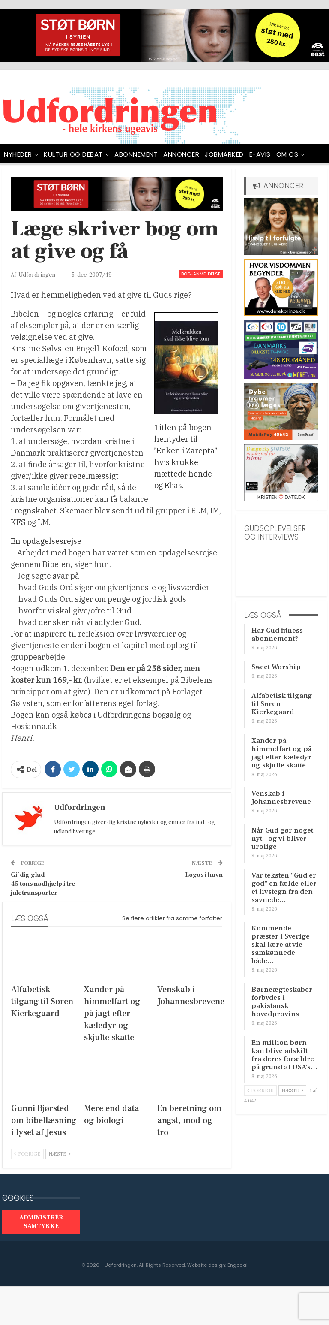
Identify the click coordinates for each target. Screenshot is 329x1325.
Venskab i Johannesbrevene (281, 797)
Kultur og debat (73, 154)
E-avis (260, 154)
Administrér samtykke (41, 1222)
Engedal (237, 1265)
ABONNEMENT (136, 154)
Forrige (27, 1154)
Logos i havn (204, 875)
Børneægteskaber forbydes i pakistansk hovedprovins (281, 1002)
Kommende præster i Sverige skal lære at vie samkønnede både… (280, 945)
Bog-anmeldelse (200, 274)
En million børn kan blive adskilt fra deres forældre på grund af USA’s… (284, 1055)
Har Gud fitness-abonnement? (278, 634)
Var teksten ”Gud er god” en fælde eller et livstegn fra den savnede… (284, 888)
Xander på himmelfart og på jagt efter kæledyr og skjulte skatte (281, 753)
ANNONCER (181, 154)
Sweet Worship (276, 667)
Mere (284, 154)
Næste (59, 1154)
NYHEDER (18, 154)
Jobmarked (224, 154)
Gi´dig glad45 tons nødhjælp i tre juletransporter (43, 884)
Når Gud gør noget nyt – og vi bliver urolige (282, 838)
